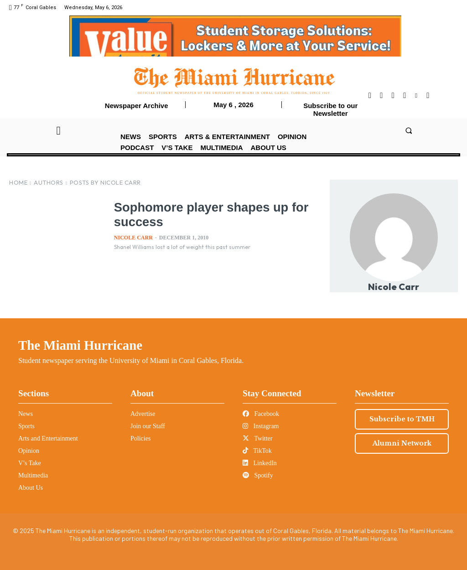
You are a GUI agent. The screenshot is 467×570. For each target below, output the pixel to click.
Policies (140, 438)
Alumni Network (402, 443)
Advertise (142, 413)
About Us (30, 487)
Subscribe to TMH (402, 419)
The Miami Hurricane (80, 345)
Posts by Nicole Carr (105, 182)
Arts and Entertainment (48, 438)
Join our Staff (147, 426)
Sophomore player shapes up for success (216, 213)
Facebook (261, 413)
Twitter (257, 438)
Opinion (28, 450)
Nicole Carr (133, 237)
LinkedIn (260, 463)
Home (18, 182)
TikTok (257, 450)
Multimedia (33, 475)
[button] (408, 130)
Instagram (261, 426)
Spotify (258, 475)
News (25, 413)
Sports (26, 426)
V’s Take (29, 463)
